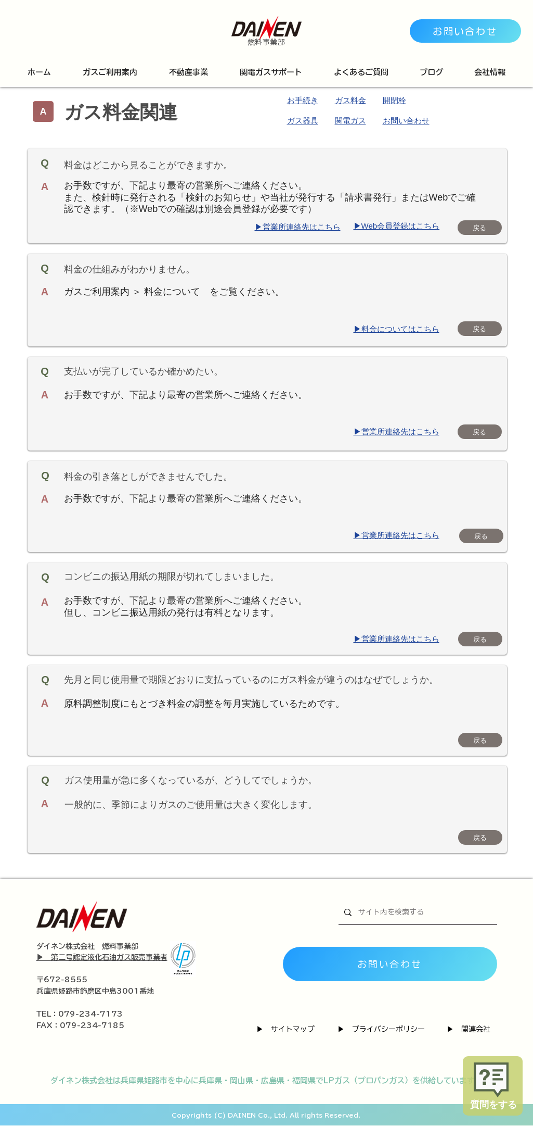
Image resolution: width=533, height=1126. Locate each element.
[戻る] (480, 227)
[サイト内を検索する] (416, 912)
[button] (110, 72)
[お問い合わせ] (465, 31)
